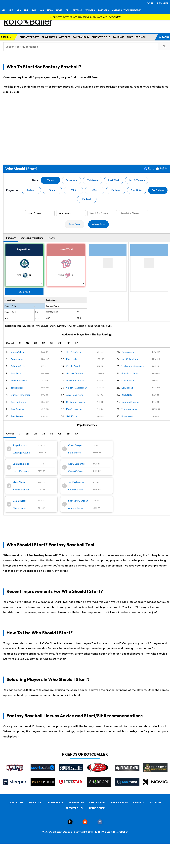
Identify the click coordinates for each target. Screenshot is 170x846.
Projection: (13, 190)
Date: (35, 180)
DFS (67, 10)
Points (164, 168)
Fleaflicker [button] (137, 190)
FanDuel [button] (86, 199)
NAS (42, 10)
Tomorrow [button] (71, 180)
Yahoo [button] (52, 190)
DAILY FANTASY (81, 37)
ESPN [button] (73, 190)
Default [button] (31, 190)
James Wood (66, 249)
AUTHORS (155, 802)
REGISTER (162, 3)
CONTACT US (16, 802)
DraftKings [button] (158, 190)
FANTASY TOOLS (101, 37)
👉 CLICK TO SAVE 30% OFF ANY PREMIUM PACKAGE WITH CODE (85, 17)
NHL (26, 10)
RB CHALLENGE (119, 802)
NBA (19, 10)
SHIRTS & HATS (97, 802)
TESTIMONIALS (54, 802)
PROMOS (140, 37)
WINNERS (90, 10)
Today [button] (50, 180)
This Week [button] (92, 180)
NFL (3, 10)
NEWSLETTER (76, 802)
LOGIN (149, 3)
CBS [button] (94, 190)
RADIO (164, 37)
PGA (34, 10)
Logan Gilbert (24, 249)
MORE (59, 10)
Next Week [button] (113, 180)
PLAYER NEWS (49, 37)
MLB (11, 10)
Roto (151, 168)
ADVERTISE (35, 802)
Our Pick (24, 291)
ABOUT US (139, 802)
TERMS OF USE (97, 808)
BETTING (77, 10)
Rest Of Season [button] (136, 180)
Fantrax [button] (115, 190)
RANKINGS (118, 37)
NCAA (50, 10)
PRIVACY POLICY (74, 808)
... (149, 36)
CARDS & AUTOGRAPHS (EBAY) (126, 10)
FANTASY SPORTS (29, 37)
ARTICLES (64, 37)
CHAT (130, 37)
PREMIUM (6, 37)
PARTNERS (103, 10)
